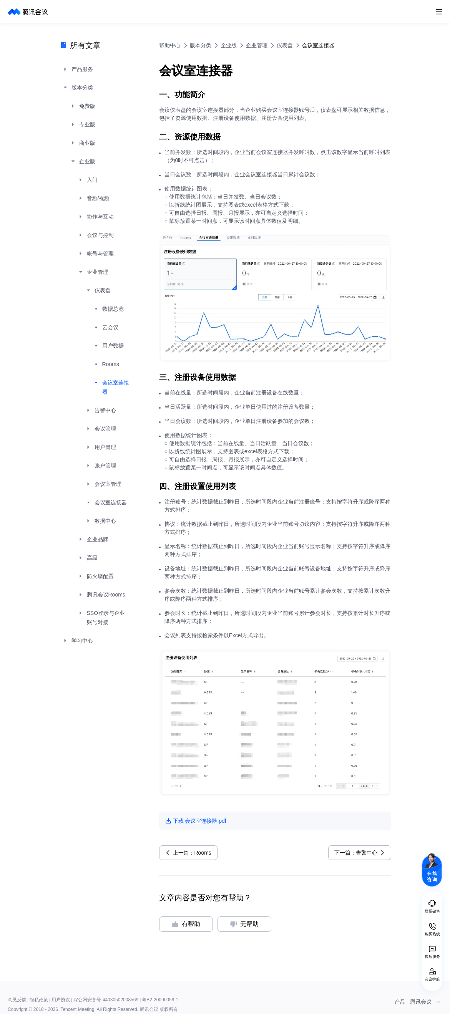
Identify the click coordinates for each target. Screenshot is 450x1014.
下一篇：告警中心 (355, 853)
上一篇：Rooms (192, 853)
